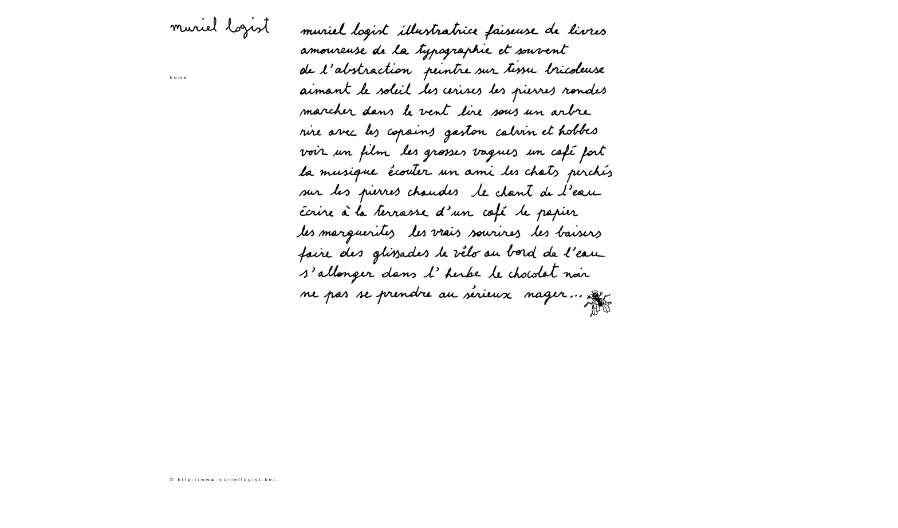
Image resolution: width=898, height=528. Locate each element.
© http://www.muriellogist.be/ (223, 479)
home (179, 77)
